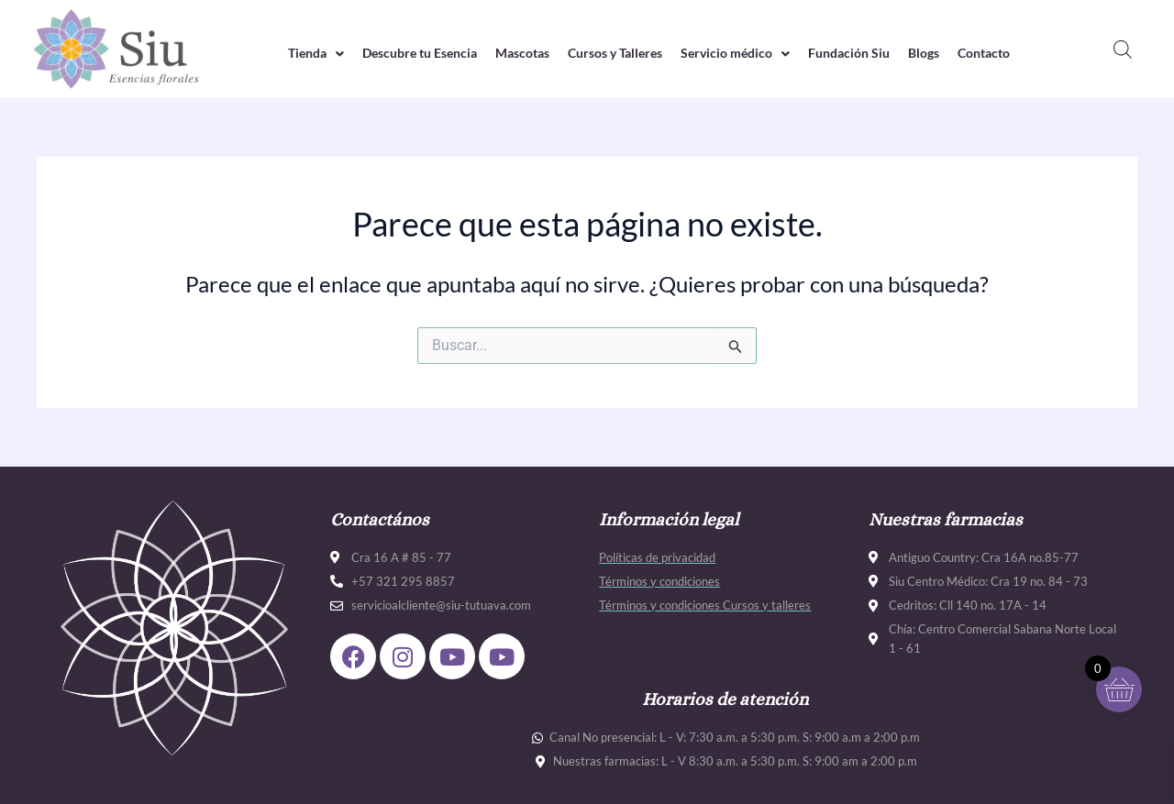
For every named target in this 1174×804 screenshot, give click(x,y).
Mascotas (514, 53)
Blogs (943, 53)
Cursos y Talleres (615, 53)
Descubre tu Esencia (402, 53)
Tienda (290, 53)
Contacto (1009, 53)
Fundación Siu (864, 53)
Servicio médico (744, 53)
